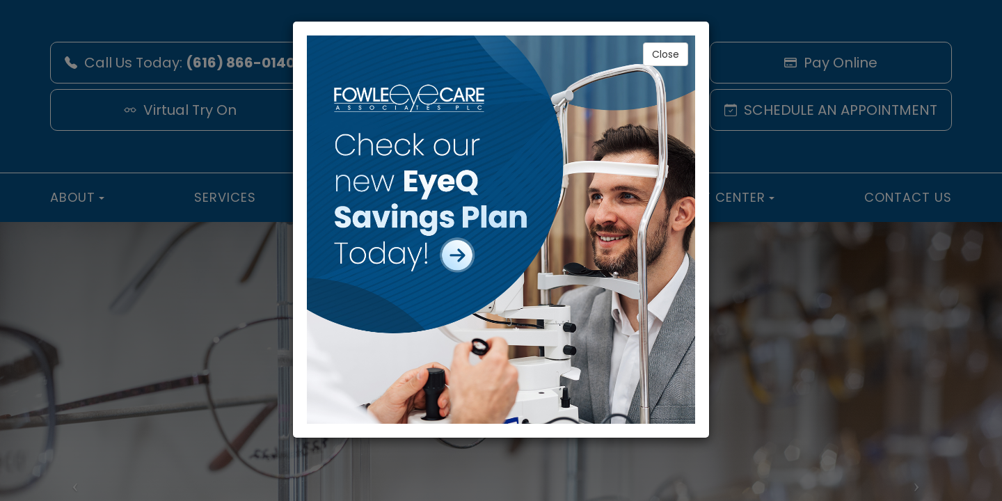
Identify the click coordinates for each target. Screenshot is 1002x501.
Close (665, 54)
